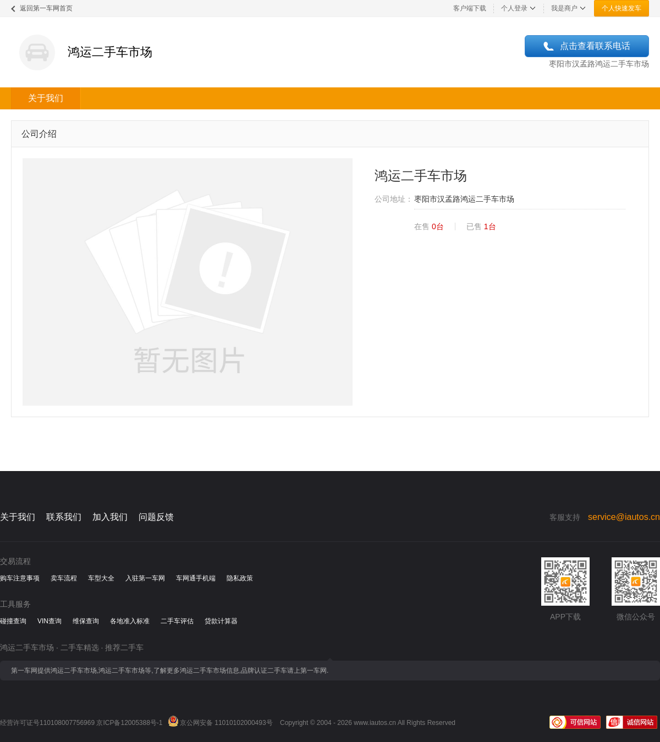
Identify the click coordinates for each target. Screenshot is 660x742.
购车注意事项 (20, 578)
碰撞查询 (13, 621)
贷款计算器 (221, 621)
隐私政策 (240, 578)
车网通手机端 (196, 578)
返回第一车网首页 (46, 8)
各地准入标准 (130, 621)
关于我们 (45, 98)
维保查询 (86, 621)
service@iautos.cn (624, 517)
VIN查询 (49, 621)
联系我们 (63, 517)
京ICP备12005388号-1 (129, 723)
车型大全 (101, 578)
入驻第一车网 (145, 578)
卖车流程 (64, 578)
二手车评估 (177, 621)
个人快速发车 (621, 8)
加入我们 (110, 517)
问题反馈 (156, 517)
